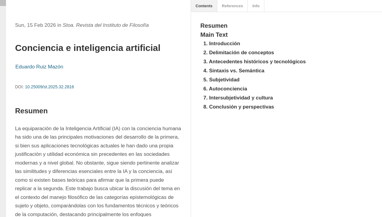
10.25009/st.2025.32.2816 (49, 86)
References (232, 6)
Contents (204, 6)
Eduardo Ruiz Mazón (39, 67)
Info (255, 6)
